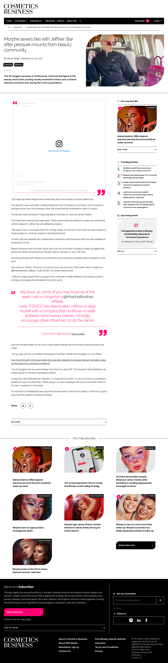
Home (9, 21)
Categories (19, 21)
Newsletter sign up (69, 647)
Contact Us (65, 651)
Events (60, 21)
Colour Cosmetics (44, 496)
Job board (50, 21)
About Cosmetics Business (73, 639)
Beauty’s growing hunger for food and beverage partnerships (140, 176)
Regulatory (8, 64)
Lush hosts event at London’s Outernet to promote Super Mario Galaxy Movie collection (138, 195)
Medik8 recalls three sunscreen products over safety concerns (137, 169)
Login (156, 21)
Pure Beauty (36, 21)
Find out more (11, 628)
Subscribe (142, 21)
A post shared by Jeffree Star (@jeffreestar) (46, 191)
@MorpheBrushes (78, 296)
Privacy (99, 651)
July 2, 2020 (78, 333)
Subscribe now (127, 545)
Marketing (18, 64)
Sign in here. (26, 619)
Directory (72, 21)
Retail (100, 448)
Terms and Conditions (107, 647)
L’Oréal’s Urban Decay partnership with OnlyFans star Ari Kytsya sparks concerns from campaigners (138, 205)
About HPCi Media (68, 643)
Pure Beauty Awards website (110, 639)
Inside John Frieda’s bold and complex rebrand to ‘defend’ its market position (140, 185)
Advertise (100, 643)
